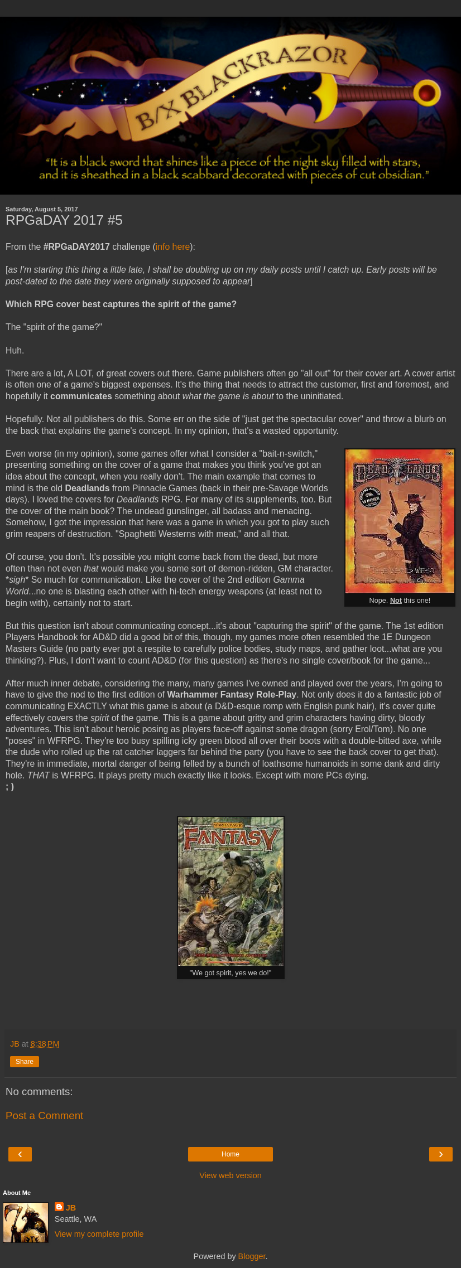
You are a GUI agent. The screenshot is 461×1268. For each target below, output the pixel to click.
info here (173, 246)
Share (24, 1062)
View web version (230, 1175)
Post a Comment (44, 1115)
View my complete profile (99, 1234)
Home (230, 1154)
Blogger (252, 1256)
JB (71, 1207)
